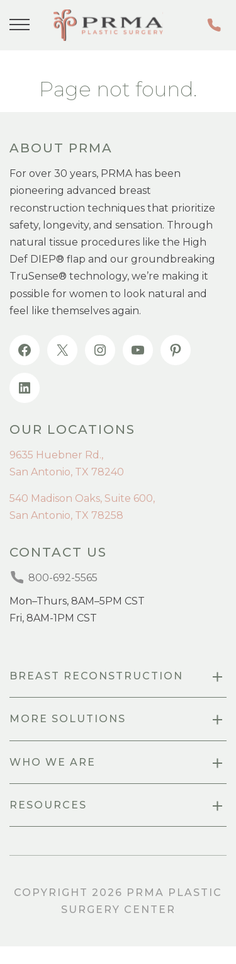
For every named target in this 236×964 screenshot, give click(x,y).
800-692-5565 (214, 25)
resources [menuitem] (48, 805)
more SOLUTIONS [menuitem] (67, 719)
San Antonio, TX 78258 (66, 515)
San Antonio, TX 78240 (66, 472)
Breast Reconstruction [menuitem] (96, 676)
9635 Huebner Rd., (56, 455)
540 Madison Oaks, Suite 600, (82, 498)
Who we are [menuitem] (52, 762)
